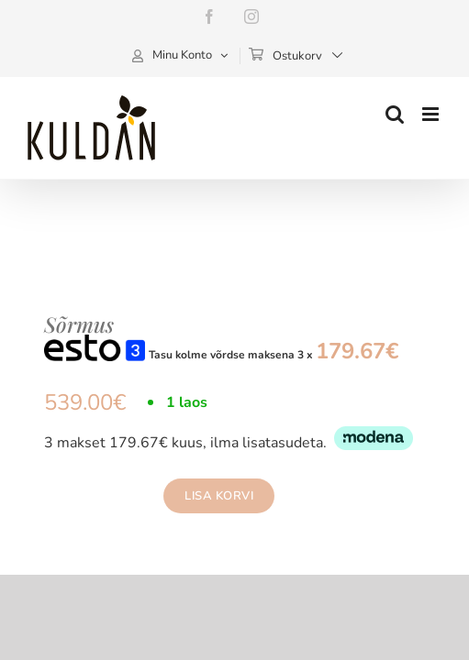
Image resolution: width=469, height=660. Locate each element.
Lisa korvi (202, 496)
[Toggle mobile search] (394, 114)
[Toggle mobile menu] (431, 114)
